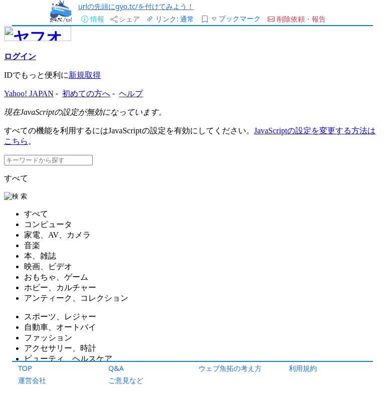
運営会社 (32, 380)
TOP (25, 368)
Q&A (116, 368)
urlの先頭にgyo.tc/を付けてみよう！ (136, 6)
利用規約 (303, 368)
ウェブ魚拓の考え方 (230, 368)
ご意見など (125, 380)
